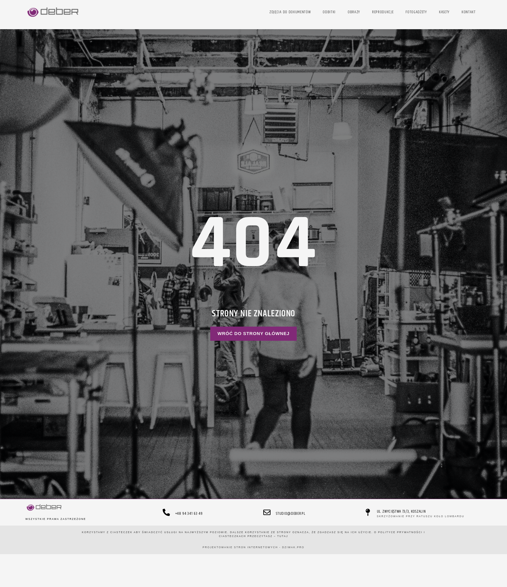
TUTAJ (282, 536)
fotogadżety (416, 12)
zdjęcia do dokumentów (290, 12)
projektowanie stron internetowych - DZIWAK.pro (254, 547)
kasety (444, 12)
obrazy (354, 12)
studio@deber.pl (290, 514)
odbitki (329, 12)
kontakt (469, 12)
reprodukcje (382, 12)
